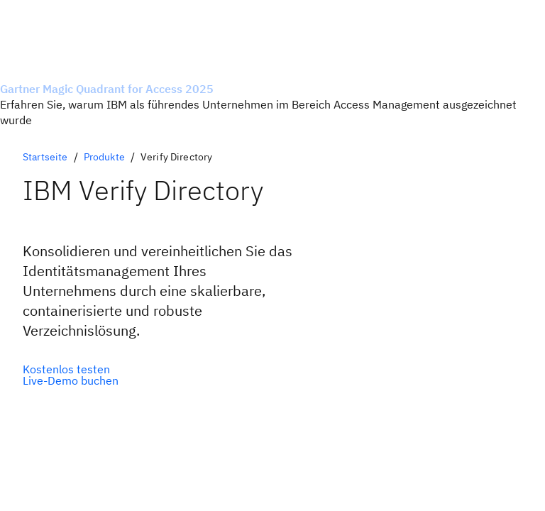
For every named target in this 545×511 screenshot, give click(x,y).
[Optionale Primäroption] (71, 369)
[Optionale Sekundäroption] (71, 380)
